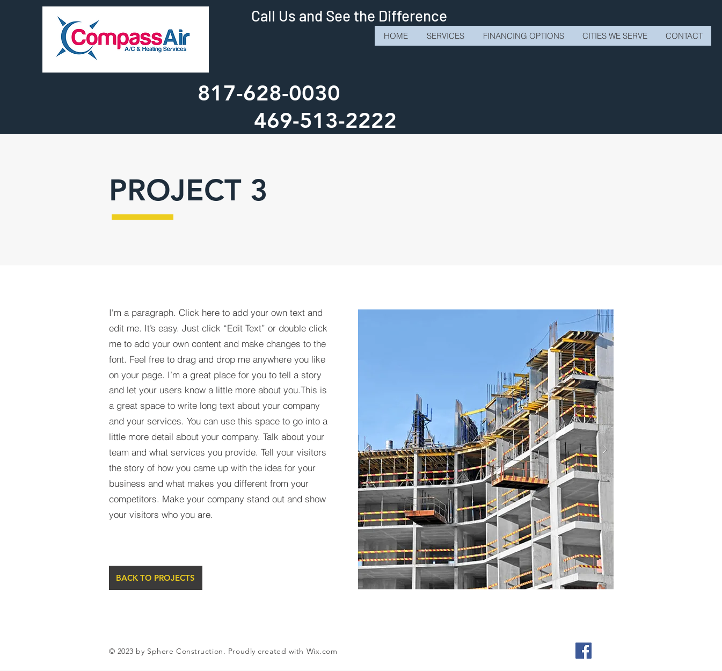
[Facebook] (583, 651)
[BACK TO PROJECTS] (155, 578)
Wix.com (322, 651)
